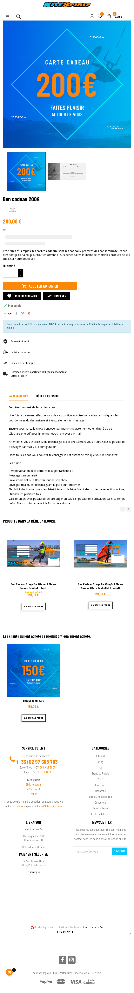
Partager (17, 313)
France (33, 793)
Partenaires (65, 973)
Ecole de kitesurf (100, 814)
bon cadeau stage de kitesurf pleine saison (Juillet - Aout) (33, 586)
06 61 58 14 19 (44, 772)
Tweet (22, 313)
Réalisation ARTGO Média (88, 973)
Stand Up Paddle (100, 773)
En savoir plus (33, 871)
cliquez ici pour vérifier (92, 927)
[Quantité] (10, 273)
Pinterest (29, 313)
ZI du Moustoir (33, 784)
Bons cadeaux (100, 808)
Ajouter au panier (40, 286)
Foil (101, 767)
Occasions (100, 802)
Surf (100, 779)
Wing (100, 761)
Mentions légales (42, 973)
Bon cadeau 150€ (33, 700)
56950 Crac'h (33, 789)
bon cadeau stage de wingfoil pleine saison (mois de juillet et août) (100, 586)
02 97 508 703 (43, 761)
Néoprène (100, 791)
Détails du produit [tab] (48, 396)
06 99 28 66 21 (47, 767)
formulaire (18, 806)
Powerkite (100, 785)
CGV (55, 973)
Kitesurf (100, 756)
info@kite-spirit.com (50, 806)
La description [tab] (18, 395)
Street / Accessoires (100, 796)
